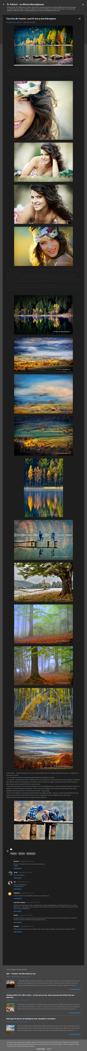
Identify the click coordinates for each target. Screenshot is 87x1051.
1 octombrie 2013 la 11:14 (23, 882)
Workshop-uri (31, 853)
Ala (15, 882)
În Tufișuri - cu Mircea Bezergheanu (25, 4)
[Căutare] (83, 5)
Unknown (17, 893)
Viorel (16, 915)
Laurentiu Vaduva (19, 902)
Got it (49, 1049)
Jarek (15, 872)
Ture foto (21, 853)
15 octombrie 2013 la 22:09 (25, 915)
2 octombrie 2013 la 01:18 (27, 893)
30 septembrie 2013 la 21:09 (26, 861)
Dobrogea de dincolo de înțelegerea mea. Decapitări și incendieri (30, 1019)
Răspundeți (18, 868)
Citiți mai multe (75, 989)
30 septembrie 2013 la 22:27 (25, 872)
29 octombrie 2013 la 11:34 (26, 926)
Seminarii (13, 853)
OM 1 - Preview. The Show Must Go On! (21, 974)
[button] (79, 19)
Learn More (40, 1049)
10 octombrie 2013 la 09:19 (33, 902)
